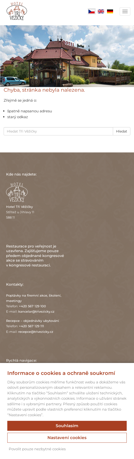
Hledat (121, 131)
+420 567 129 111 (31, 326)
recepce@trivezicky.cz (35, 332)
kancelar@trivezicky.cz (36, 311)
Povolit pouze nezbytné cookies (37, 449)
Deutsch (110, 11)
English (101, 11)
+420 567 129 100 (32, 306)
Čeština (92, 11)
